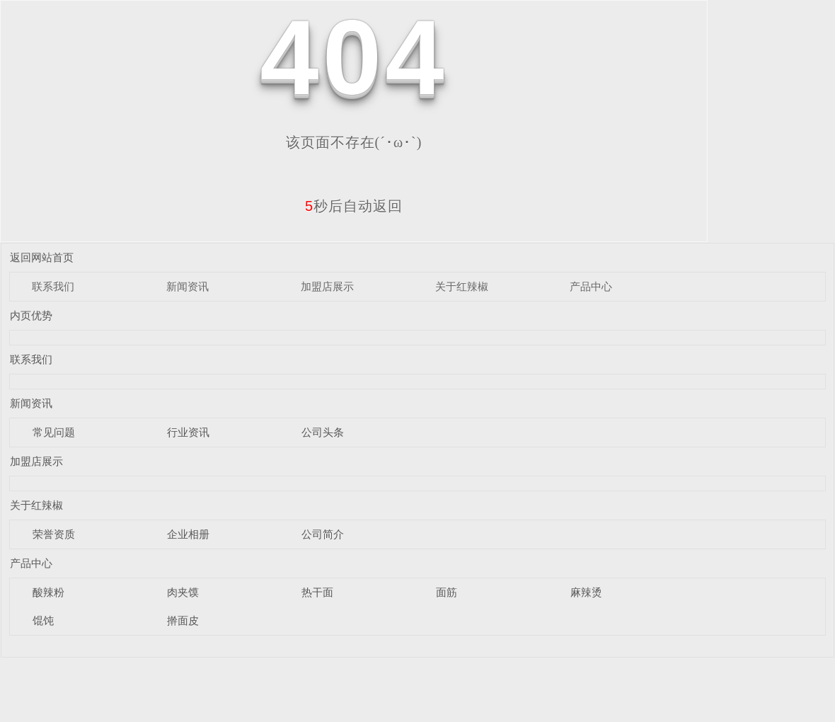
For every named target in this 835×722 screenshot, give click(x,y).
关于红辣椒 (461, 286)
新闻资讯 (187, 286)
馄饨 (43, 620)
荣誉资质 (54, 534)
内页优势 (31, 315)
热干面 (317, 592)
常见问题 (54, 432)
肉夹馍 (183, 592)
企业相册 (188, 534)
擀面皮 (183, 620)
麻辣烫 (586, 592)
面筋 (446, 592)
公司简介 (322, 534)
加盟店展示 (327, 286)
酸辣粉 (48, 592)
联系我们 (53, 286)
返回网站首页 (42, 257)
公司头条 (322, 432)
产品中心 (591, 286)
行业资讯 (188, 432)
